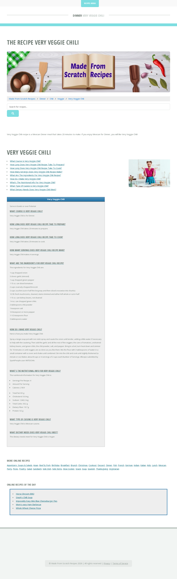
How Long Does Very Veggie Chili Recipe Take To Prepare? (37, 164)
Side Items (57, 468)
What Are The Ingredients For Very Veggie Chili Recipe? (35, 175)
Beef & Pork (44, 465)
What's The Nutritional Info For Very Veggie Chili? (32, 182)
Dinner (77, 15)
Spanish (91, 468)
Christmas (83, 465)
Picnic (15, 468)
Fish (115, 465)
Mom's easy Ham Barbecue (28, 504)
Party (9, 468)
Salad (29, 468)
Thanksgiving (102, 468)
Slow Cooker (69, 468)
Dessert (101, 465)
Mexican (162, 465)
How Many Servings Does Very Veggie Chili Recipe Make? (36, 171)
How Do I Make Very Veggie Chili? (25, 178)
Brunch (74, 465)
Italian (143, 465)
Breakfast (65, 465)
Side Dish (47, 468)
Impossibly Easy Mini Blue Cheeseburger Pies (36, 501)
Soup (84, 468)
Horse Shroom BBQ (25, 493)
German (129, 465)
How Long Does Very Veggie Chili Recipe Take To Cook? (36, 168)
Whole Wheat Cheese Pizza (28, 508)
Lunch (154, 465)
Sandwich (37, 468)
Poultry (22, 468)
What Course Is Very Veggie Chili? (25, 161)
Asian (35, 465)
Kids (149, 465)
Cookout (93, 465)
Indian (136, 465)
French (121, 465)
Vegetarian (114, 468)
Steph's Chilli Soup (24, 497)
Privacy (107, 563)
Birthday (55, 465)
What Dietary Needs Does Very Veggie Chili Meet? (33, 189)
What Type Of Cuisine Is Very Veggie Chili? (29, 185)
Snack (78, 468)
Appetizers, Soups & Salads (19, 465)
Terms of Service (120, 563)
